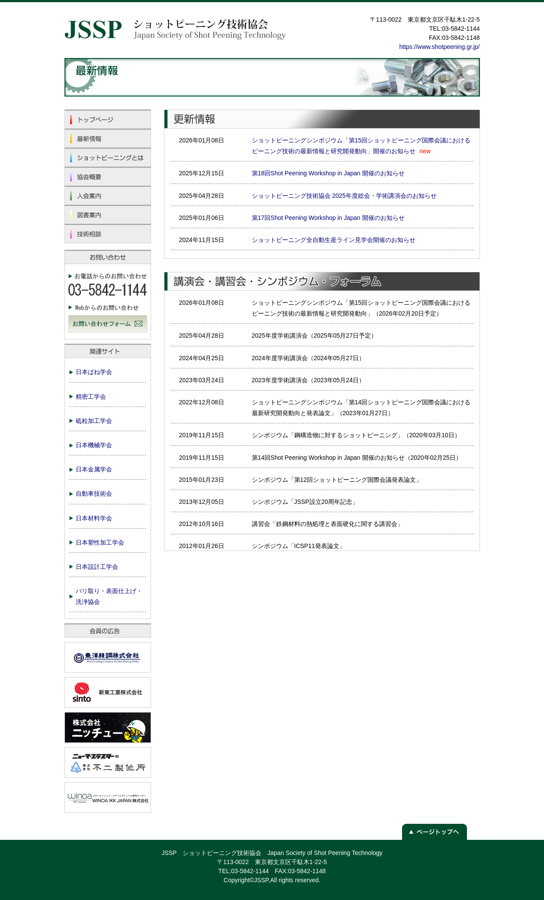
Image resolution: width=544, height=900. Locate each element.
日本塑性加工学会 (100, 542)
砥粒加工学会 (94, 420)
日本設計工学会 (97, 566)
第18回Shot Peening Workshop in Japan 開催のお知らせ (328, 173)
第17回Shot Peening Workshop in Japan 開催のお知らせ (328, 217)
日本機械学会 (94, 445)
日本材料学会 (94, 518)
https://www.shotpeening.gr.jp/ (439, 46)
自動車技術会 (94, 493)
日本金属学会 (94, 469)
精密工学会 (91, 396)
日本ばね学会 (94, 371)
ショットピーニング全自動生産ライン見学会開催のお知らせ (333, 239)
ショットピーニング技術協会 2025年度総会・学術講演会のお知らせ (344, 195)
